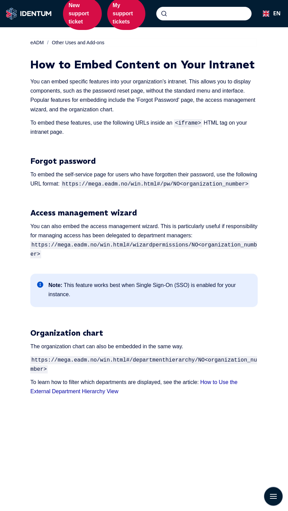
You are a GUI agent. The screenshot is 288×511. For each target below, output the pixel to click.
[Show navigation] (273, 496)
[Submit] (164, 13)
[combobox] (204, 13)
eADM (37, 42)
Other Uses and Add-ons (78, 42)
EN (269, 13)
